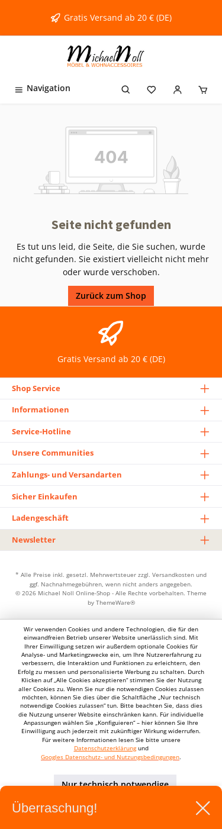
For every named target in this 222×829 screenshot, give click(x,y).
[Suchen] (126, 88)
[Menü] (42, 88)
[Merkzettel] (152, 88)
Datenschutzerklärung (105, 748)
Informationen (40, 409)
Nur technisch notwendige (115, 784)
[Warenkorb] (203, 88)
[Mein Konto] (178, 88)
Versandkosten (173, 574)
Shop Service (36, 388)
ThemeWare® (115, 602)
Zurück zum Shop (111, 295)
